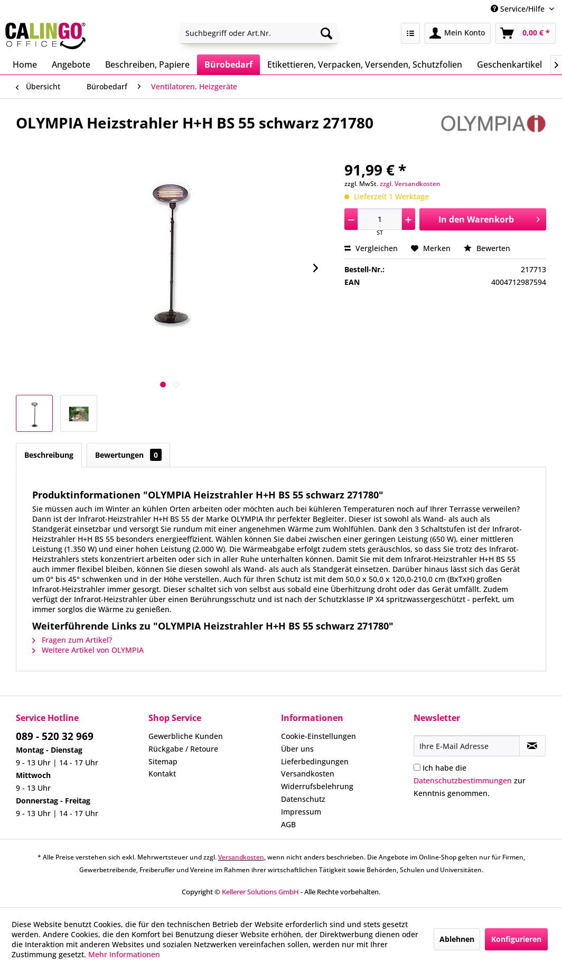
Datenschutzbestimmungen (463, 780)
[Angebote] (71, 64)
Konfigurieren (516, 939)
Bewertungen (128, 455)
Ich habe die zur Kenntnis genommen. (470, 780)
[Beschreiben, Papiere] (147, 64)
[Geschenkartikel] (509, 64)
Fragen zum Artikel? (72, 640)
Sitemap (162, 761)
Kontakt (162, 774)
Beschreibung (48, 455)
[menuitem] (259, 33)
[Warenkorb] (525, 33)
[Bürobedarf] (228, 64)
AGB (288, 824)
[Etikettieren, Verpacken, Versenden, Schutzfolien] (365, 64)
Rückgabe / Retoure (183, 749)
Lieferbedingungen (315, 761)
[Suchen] (326, 33)
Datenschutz (303, 799)
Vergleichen (371, 248)
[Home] (24, 64)
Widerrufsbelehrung (317, 786)
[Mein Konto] (458, 33)
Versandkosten (307, 774)
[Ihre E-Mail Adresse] (467, 745)
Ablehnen (456, 939)
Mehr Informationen (124, 954)
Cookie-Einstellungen (318, 736)
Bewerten (487, 248)
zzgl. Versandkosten (410, 183)
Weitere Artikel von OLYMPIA (88, 650)
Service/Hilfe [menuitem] (519, 9)
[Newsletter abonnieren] (532, 745)
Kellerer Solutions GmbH (260, 891)
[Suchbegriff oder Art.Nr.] (259, 33)
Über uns (297, 749)
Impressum (301, 812)
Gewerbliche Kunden (185, 736)
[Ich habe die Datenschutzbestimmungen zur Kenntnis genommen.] (417, 767)
